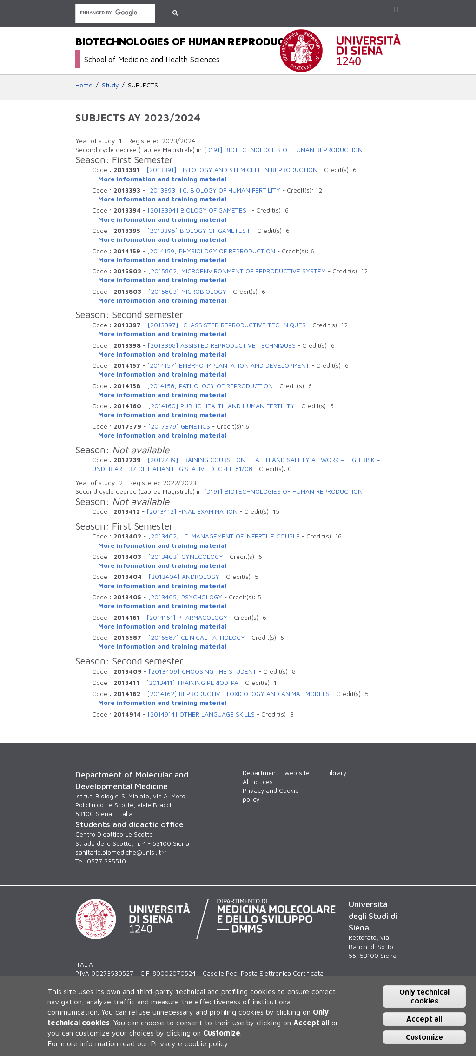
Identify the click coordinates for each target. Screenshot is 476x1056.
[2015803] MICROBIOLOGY (187, 291)
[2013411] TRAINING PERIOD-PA (192, 682)
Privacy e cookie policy (189, 1043)
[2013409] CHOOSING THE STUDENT (202, 671)
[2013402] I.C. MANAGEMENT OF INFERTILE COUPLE (224, 536)
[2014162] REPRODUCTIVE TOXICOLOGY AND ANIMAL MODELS (238, 693)
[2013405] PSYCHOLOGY (185, 597)
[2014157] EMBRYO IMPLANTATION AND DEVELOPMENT (228, 365)
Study (110, 85)
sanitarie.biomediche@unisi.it (120, 852)
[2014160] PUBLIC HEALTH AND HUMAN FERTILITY (221, 406)
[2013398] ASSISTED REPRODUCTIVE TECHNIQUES (221, 345)
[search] (114, 12)
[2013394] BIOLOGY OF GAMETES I (198, 210)
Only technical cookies (424, 996)
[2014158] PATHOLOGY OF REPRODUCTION (210, 386)
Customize (424, 1037)
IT (397, 9)
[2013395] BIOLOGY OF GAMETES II (199, 230)
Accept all (424, 1019)
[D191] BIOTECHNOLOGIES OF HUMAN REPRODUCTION (283, 149)
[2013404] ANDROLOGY (183, 576)
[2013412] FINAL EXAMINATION (192, 511)
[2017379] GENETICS (179, 426)
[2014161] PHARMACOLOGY (186, 617)
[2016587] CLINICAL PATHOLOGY (196, 637)
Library (336, 773)
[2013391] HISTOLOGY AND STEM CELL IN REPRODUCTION (231, 169)
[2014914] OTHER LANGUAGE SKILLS (201, 714)
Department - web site (276, 773)
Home (84, 85)
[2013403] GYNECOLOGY (185, 556)
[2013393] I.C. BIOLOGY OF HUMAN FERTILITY (213, 190)
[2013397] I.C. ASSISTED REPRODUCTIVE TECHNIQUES (226, 325)
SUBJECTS (143, 85)
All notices (258, 781)
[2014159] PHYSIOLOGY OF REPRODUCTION (211, 251)
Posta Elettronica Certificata (282, 973)
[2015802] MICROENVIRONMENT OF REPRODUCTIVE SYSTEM (237, 271)
